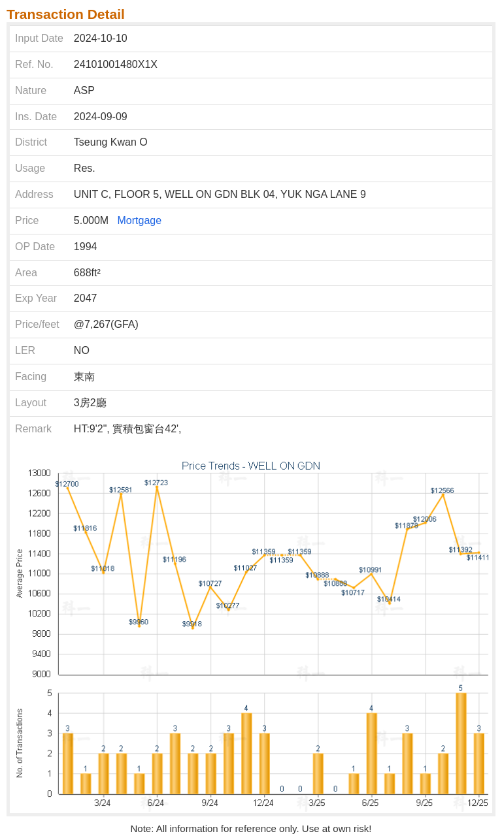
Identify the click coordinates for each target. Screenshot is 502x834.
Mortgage (140, 220)
